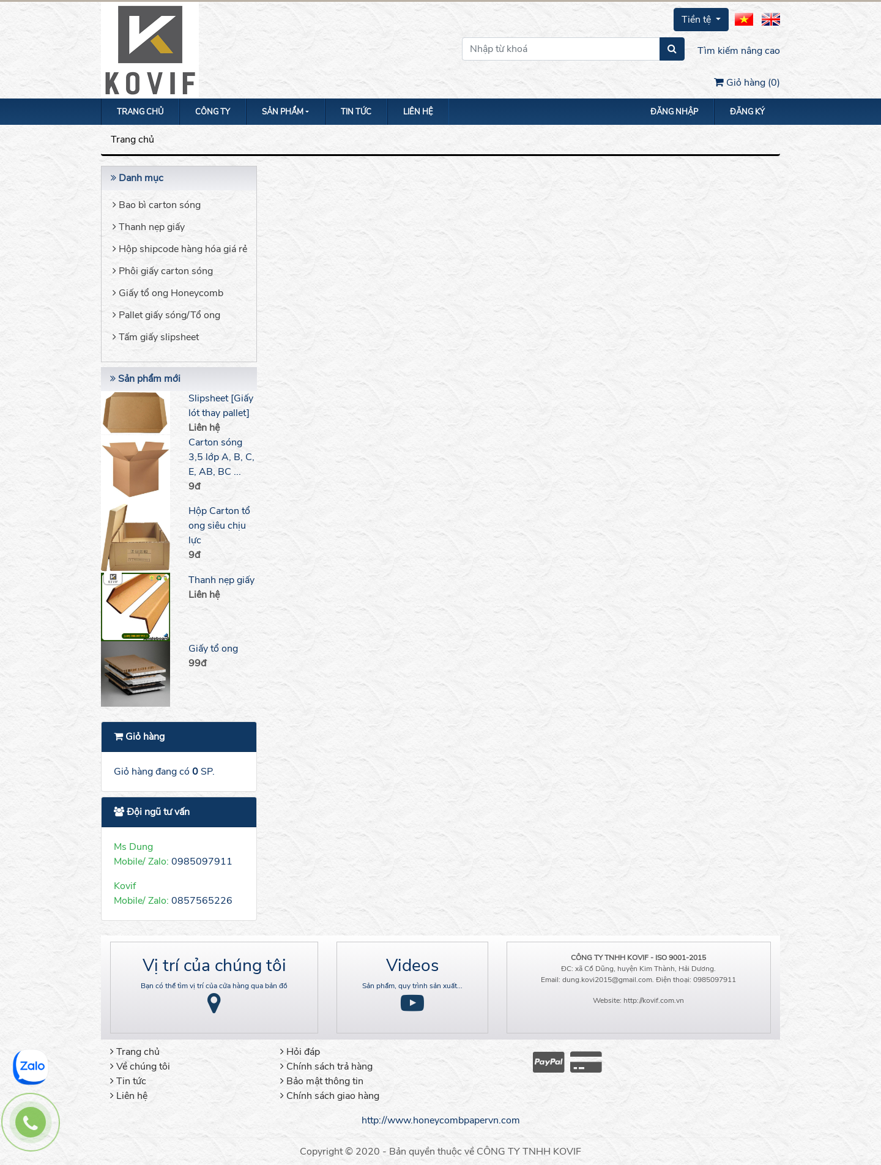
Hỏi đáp (300, 1052)
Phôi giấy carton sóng (163, 271)
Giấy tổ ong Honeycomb (168, 293)
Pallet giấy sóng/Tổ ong (166, 315)
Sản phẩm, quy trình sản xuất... (412, 986)
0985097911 (201, 861)
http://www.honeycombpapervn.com (441, 1120)
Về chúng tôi (140, 1066)
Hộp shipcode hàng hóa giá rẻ (180, 249)
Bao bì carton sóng (157, 205)
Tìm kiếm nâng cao (738, 51)
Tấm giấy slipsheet (156, 337)
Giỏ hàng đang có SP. (164, 771)
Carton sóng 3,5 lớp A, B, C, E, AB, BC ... (221, 457)
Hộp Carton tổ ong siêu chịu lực (219, 525)
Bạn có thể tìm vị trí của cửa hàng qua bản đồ (214, 986)
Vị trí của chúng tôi (214, 965)
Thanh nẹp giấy (149, 227)
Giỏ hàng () (747, 82)
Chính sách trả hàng (326, 1066)
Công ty (212, 111)
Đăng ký (747, 111)
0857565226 (201, 900)
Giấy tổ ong (213, 648)
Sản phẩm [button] (282, 111)
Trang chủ (140, 111)
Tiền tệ (697, 19)
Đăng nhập (674, 111)
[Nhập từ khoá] (561, 49)
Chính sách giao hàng (329, 1096)
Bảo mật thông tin (321, 1081)
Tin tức (356, 111)
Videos (412, 965)
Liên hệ (418, 111)
